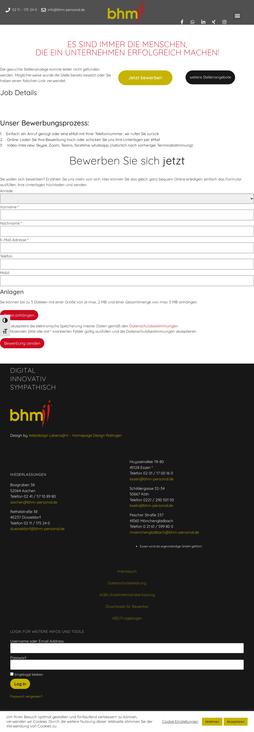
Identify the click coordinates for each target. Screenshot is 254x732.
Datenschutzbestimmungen (153, 326)
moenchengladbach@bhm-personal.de (164, 532)
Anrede (6, 191)
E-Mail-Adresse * (14, 240)
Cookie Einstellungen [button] (180, 721)
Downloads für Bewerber (127, 606)
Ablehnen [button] (212, 722)
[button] (237, 15)
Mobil (4, 273)
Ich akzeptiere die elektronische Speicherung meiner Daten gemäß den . (89, 326)
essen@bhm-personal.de (151, 479)
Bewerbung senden (22, 343)
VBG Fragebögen (127, 618)
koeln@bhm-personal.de (151, 505)
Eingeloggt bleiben (26, 674)
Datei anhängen (19, 315)
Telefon (6, 256)
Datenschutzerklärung (127, 583)
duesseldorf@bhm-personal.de (37, 528)
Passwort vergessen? (26, 696)
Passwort (18, 658)
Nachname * (11, 223)
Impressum (127, 571)
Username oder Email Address (37, 641)
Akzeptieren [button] (236, 722)
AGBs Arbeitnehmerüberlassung (127, 594)
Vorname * (9, 207)
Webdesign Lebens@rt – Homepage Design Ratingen (75, 435)
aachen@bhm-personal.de (33, 502)
